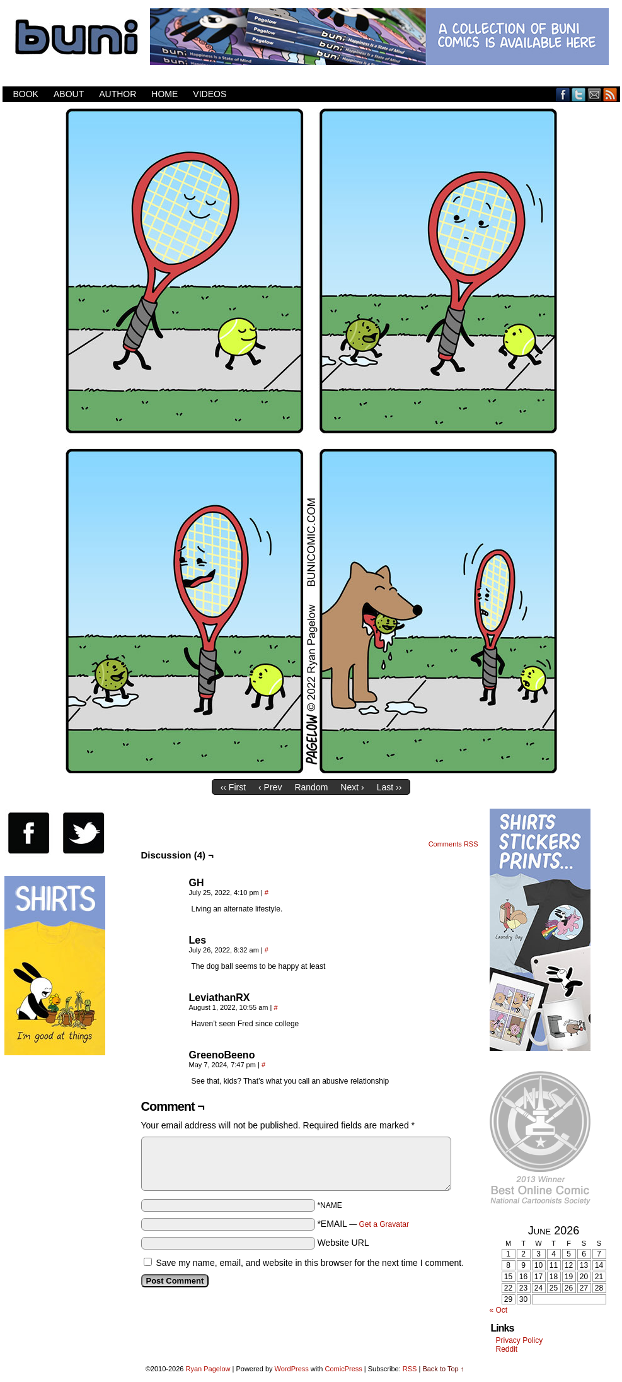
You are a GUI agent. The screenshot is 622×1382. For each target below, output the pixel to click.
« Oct (499, 1310)
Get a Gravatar (384, 1224)
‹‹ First (233, 787)
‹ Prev (270, 787)
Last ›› (389, 787)
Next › (352, 787)
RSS (610, 94)
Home (164, 94)
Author (117, 94)
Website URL (343, 1243)
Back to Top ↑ (443, 1369)
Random (311, 787)
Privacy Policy (519, 1340)
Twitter (579, 94)
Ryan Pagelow (208, 1369)
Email (594, 94)
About (69, 94)
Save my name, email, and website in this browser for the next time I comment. (310, 1263)
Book (25, 94)
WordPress (292, 1369)
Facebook (563, 94)
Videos (209, 94)
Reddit (507, 1349)
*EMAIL (363, 1224)
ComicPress (343, 1369)
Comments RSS (453, 844)
